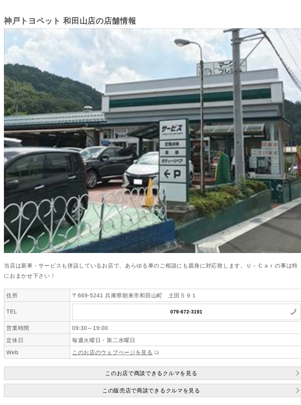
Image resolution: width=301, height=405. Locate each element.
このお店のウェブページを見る (112, 352)
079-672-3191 (186, 312)
